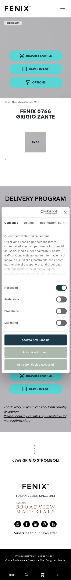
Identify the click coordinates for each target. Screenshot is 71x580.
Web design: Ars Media (52, 560)
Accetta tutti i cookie (35, 339)
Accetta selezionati (35, 352)
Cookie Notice (45, 555)
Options (36, 82)
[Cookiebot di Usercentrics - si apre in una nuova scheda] (42, 212)
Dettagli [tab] (29, 222)
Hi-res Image (35, 69)
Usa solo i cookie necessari (35, 364)
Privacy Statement (24, 555)
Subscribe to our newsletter (35, 533)
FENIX (36, 102)
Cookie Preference (15, 560)
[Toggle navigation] (62, 8)
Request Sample (36, 56)
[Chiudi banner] (65, 212)
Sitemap (32, 560)
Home (7, 102)
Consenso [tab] (11, 222)
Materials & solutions (22, 102)
